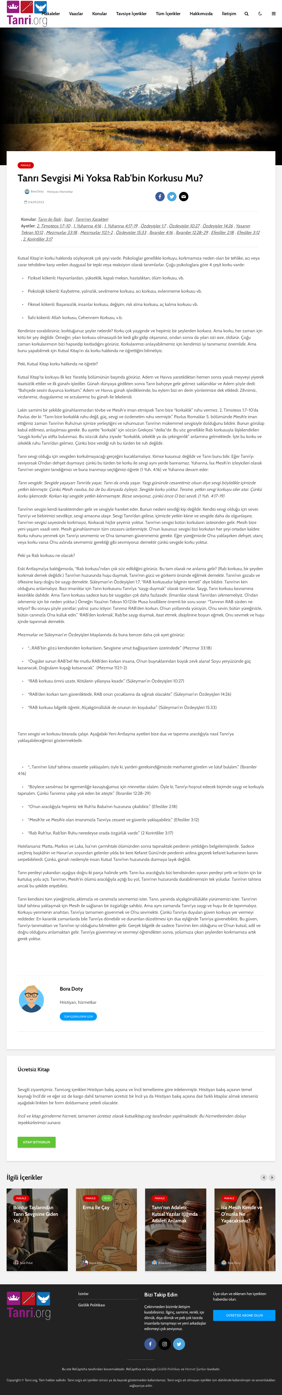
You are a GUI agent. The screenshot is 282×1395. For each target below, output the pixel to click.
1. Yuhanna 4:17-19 (120, 226)
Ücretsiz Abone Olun (244, 1316)
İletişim (229, 13)
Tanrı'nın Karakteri (91, 219)
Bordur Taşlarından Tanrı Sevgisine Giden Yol (35, 1214)
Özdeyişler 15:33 (131, 232)
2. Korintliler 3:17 (37, 239)
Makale (26, 165)
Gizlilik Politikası (91, 1304)
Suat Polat (23, 1263)
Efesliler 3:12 (248, 232)
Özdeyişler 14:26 (217, 226)
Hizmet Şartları (196, 1369)
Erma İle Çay (96, 1207)
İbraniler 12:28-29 (192, 232)
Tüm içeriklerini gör (78, 1016)
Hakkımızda (201, 13)
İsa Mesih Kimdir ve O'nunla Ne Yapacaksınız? (241, 1214)
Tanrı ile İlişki (49, 219)
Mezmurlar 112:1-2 (96, 232)
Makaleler (51, 13)
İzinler (83, 1293)
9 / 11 (107, 1198)
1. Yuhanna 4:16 (87, 226)
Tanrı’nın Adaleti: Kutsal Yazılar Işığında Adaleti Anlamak (175, 1214)
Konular (99, 13)
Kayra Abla (92, 1263)
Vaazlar (76, 13)
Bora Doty (34, 191)
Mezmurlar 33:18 (61, 232)
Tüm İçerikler (168, 13)
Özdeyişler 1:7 (153, 226)
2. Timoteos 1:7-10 (53, 226)
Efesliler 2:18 (222, 232)
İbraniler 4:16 (161, 232)
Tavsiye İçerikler (131, 13)
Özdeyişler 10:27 (184, 226)
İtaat (68, 219)
